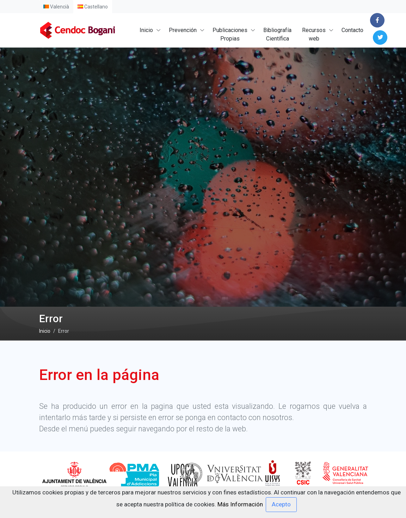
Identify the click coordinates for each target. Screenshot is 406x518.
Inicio (146, 30)
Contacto (352, 30)
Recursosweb (314, 34)
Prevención (183, 30)
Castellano (93, 7)
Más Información (240, 503)
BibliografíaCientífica (277, 34)
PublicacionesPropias (230, 34)
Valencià (56, 7)
